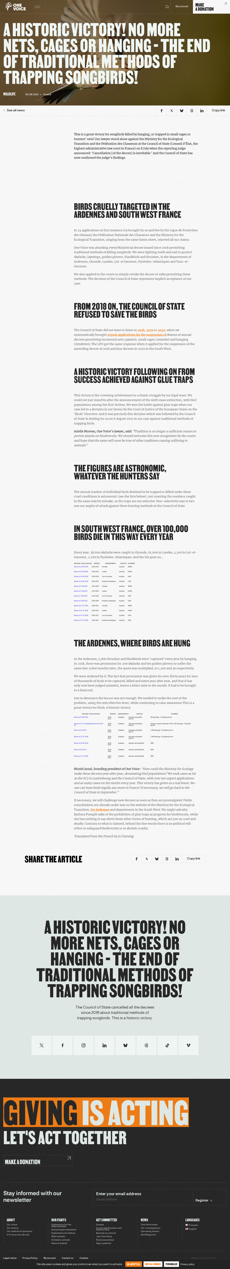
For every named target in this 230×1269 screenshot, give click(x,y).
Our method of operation (19, 1231)
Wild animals (58, 1237)
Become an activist (106, 1233)
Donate (100, 1225)
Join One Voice (104, 1237)
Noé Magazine (148, 1235)
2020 (161, 330)
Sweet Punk (209, 1258)
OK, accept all (133, 1264)
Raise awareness (105, 1240)
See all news (14, 110)
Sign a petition (103, 1243)
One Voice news (149, 1225)
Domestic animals (60, 1240)
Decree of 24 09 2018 (81, 567)
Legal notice (9, 1258)
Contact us (67, 1258)
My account (182, 7)
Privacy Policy (29, 1258)
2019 (149, 330)
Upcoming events (150, 1231)
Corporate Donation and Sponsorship (109, 1229)
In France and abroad (18, 1235)
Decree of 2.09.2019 (80, 586)
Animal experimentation (63, 1230)
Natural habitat (59, 1243)
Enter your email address (118, 1194)
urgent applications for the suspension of (137, 335)
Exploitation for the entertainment (61, 1226)
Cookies (83, 1258)
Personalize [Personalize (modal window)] (171, 1264)
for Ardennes (100, 809)
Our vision (12, 1225)
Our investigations (150, 1228)
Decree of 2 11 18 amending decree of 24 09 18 (88, 724)
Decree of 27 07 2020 (81, 606)
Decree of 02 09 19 (80, 730)
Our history (13, 1228)
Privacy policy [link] (187, 1264)
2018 (141, 330)
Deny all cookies (153, 1264)
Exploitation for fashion (63, 1233)
